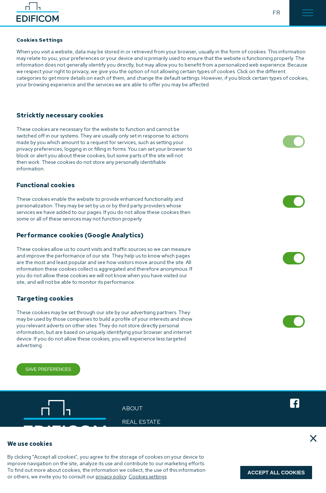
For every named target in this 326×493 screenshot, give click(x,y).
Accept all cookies (276, 472)
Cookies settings (148, 476)
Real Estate (141, 422)
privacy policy (111, 476)
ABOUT (132, 408)
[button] (307, 13)
